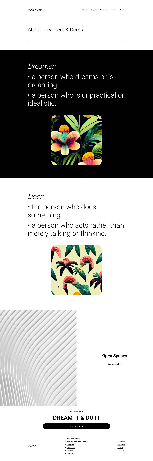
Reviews (70, 453)
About (84, 10)
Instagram (121, 444)
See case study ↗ (114, 364)
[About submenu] (87, 9)
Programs (70, 444)
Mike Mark (35, 9)
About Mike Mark (73, 439)
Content (70, 450)
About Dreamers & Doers (76, 442)
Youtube (120, 450)
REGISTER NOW (76, 426)
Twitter (120, 447)
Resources (71, 447)
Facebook (121, 442)
